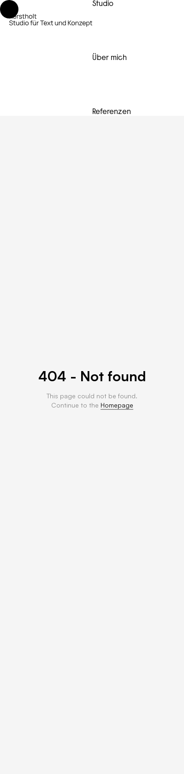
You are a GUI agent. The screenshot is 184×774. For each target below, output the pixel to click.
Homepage (117, 405)
